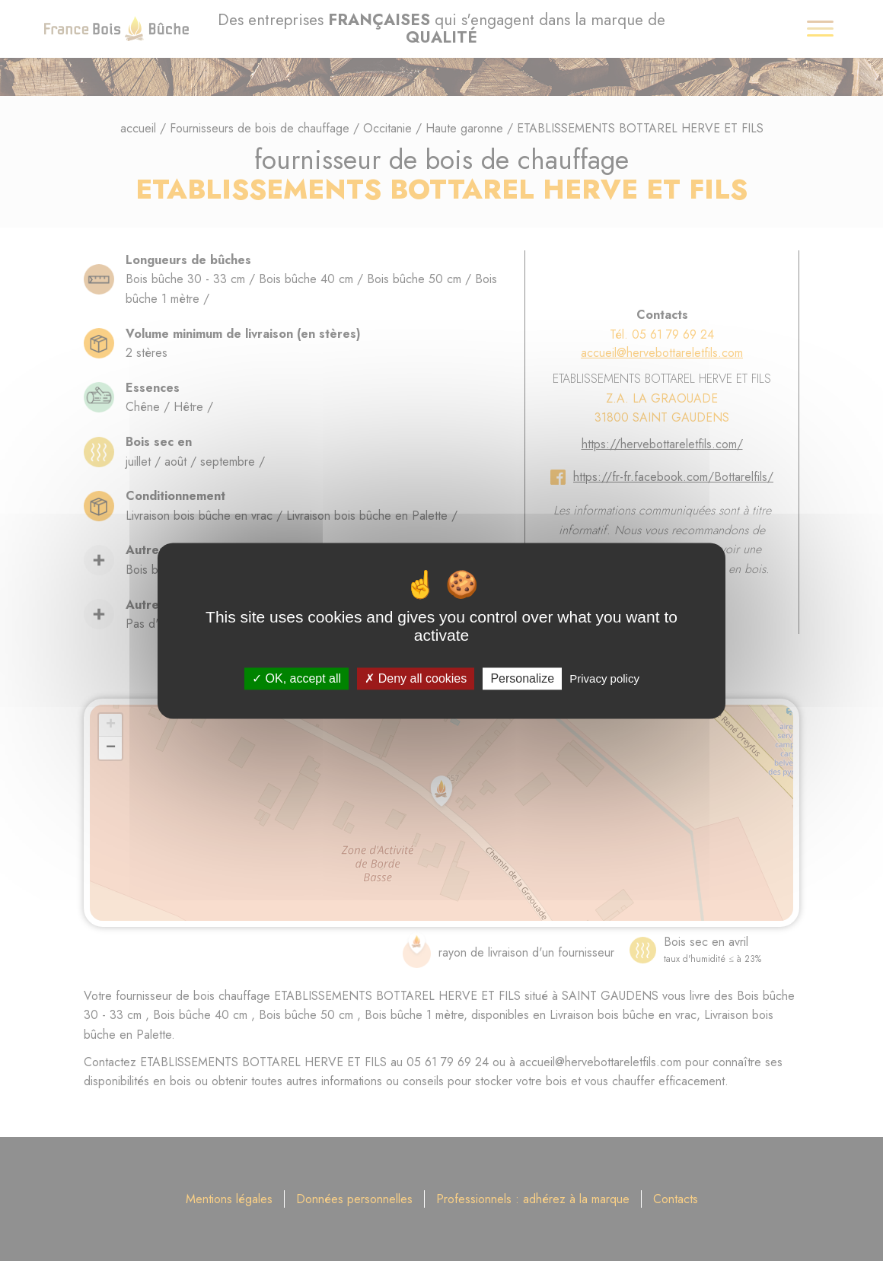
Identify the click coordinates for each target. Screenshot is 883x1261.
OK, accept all (296, 678)
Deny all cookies (416, 678)
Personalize (522, 678)
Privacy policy (604, 678)
